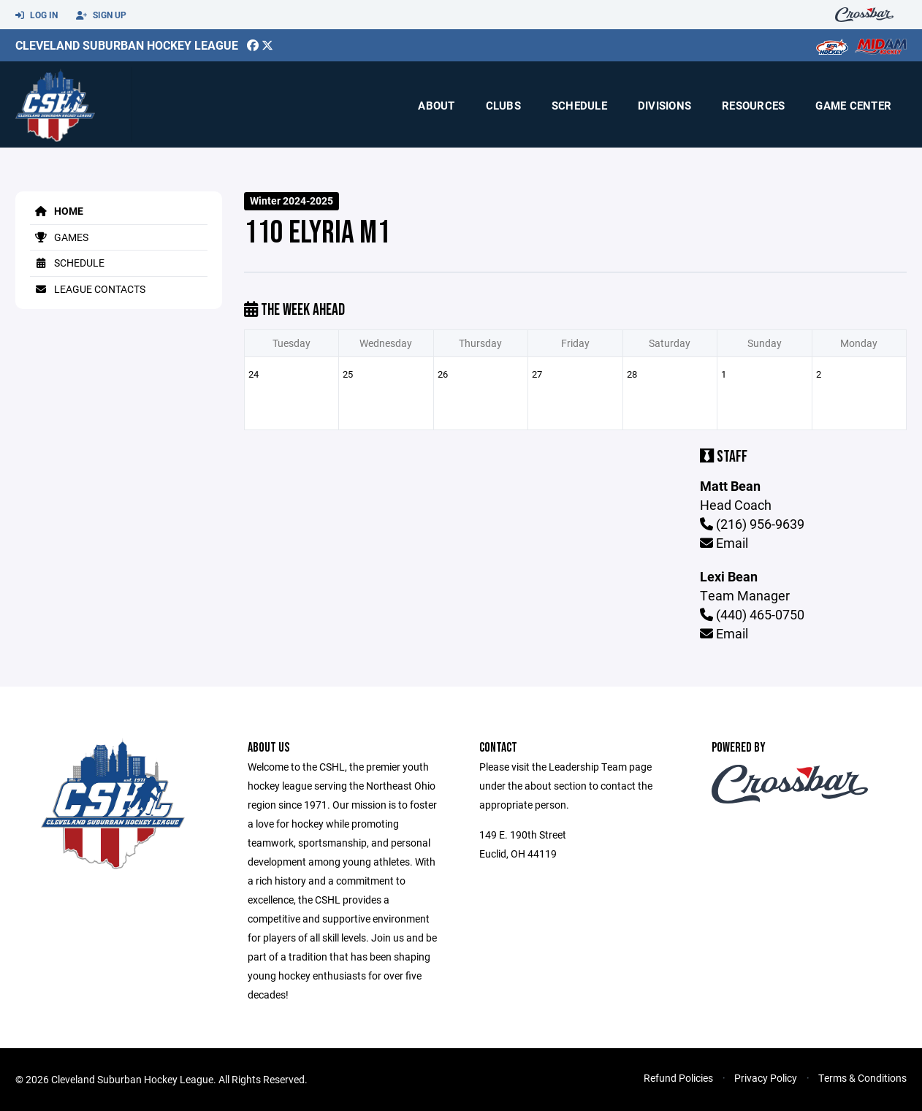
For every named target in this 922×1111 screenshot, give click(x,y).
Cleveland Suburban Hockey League (126, 45)
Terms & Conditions (862, 1078)
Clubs (503, 105)
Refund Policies (678, 1078)
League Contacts (87, 289)
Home (56, 211)
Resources (753, 105)
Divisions (664, 105)
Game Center (853, 105)
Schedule (579, 105)
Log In (36, 15)
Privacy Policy (765, 1078)
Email (724, 542)
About (436, 105)
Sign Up (101, 15)
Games (59, 237)
